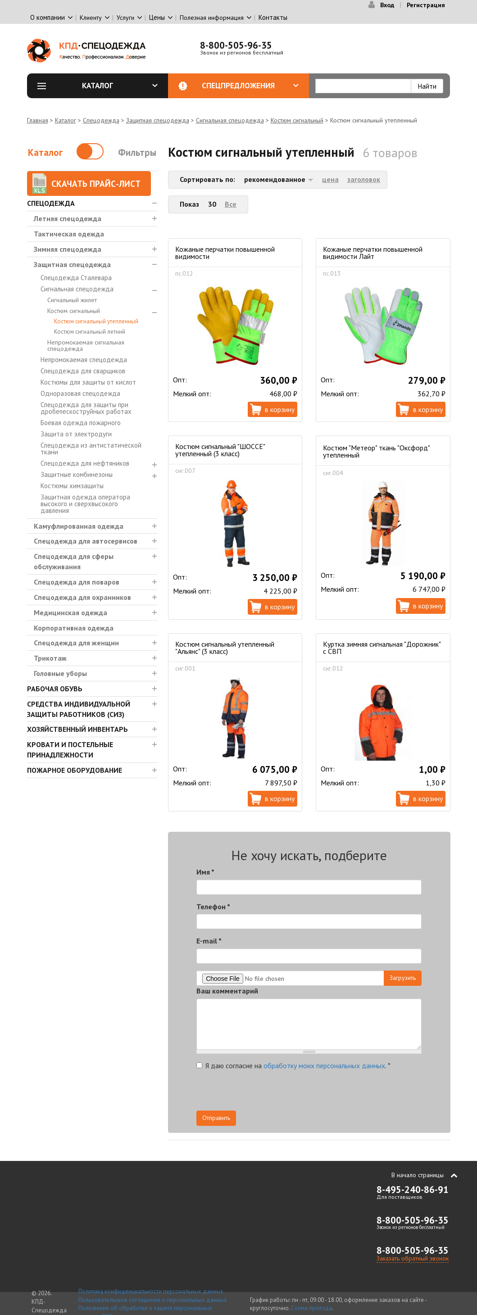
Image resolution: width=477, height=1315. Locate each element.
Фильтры (137, 152)
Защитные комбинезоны (77, 474)
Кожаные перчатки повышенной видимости (225, 253)
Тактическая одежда (69, 233)
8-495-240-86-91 (413, 1190)
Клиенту (91, 18)
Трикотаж (50, 657)
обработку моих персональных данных (324, 1065)
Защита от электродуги (76, 434)
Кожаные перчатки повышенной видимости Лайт (372, 253)
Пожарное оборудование (74, 770)
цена (330, 179)
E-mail (209, 940)
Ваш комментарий (227, 990)
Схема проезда (311, 1308)
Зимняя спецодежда (67, 249)
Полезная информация (212, 18)
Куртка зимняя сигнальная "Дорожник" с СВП (382, 647)
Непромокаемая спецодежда (84, 359)
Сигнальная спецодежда (230, 120)
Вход (387, 5)
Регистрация (426, 5)
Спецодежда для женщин (76, 642)
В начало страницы (417, 1175)
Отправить (216, 1118)
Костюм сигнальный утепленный (96, 321)
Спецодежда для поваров (76, 581)
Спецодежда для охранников (82, 597)
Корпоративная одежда (74, 627)
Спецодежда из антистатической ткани (91, 448)
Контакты (273, 17)
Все (230, 204)
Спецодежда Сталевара (76, 277)
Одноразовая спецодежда (80, 393)
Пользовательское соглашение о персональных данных (152, 1300)
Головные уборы (60, 673)
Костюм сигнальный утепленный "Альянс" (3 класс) (224, 647)
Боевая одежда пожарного (81, 422)
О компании (47, 17)
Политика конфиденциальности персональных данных (150, 1291)
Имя (205, 871)
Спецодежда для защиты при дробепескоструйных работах (86, 408)
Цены (157, 17)
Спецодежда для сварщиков (83, 371)
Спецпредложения (250, 86)
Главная (37, 120)
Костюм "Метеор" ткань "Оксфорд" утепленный (376, 451)
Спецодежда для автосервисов (85, 540)
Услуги (125, 18)
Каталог (120, 86)
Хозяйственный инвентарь (77, 729)
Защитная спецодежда (157, 120)
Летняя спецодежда (67, 218)
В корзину (280, 409)
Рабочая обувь (54, 688)
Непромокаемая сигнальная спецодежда (85, 345)
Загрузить (403, 978)
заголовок (363, 179)
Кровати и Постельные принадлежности (70, 749)
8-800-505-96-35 (236, 45)
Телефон (213, 906)
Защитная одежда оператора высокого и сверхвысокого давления (85, 504)
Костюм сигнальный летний (89, 332)
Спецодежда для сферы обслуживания (74, 561)
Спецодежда (101, 120)
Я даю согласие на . (293, 1065)
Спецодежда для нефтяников (85, 463)
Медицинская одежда (70, 612)
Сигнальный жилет (72, 300)
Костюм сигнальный (297, 120)
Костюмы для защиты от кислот (88, 382)
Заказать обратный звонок (413, 1258)
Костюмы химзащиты (72, 485)
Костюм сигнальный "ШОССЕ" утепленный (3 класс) (220, 450)
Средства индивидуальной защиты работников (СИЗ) (78, 709)
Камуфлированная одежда (78, 526)
